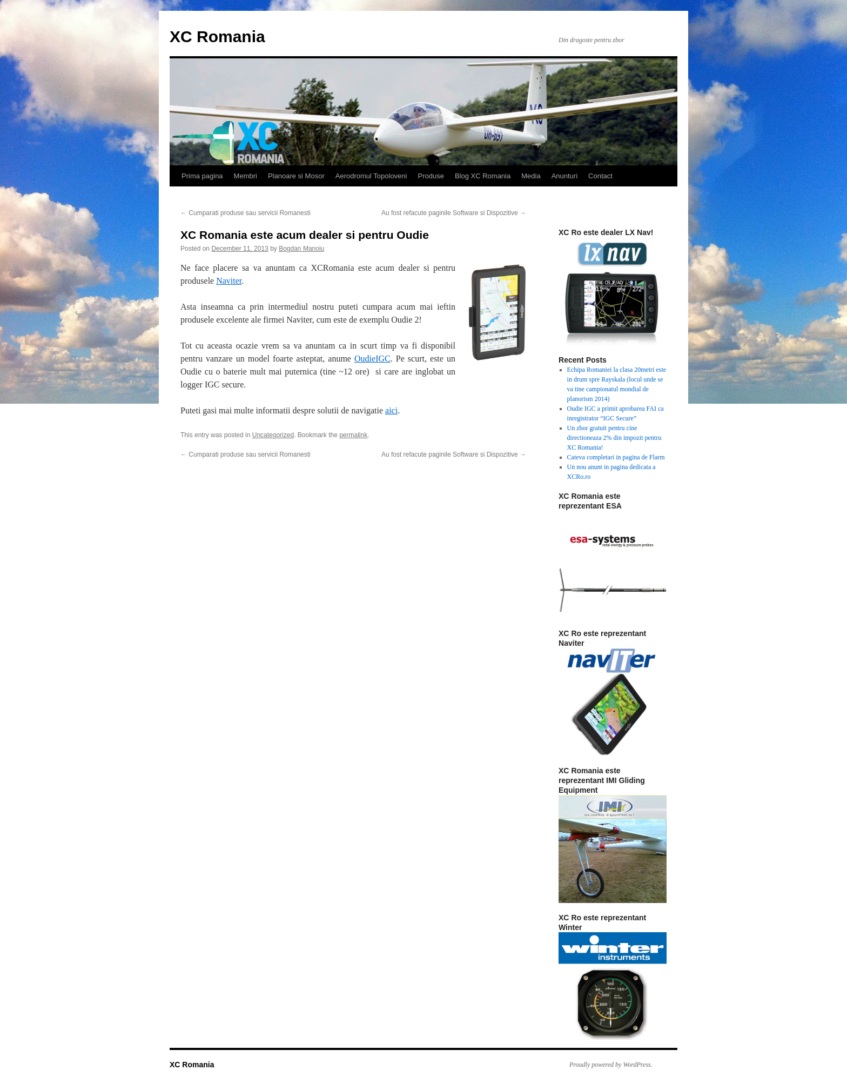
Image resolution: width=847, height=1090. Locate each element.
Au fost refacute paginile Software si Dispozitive (453, 213)
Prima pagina (202, 176)
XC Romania (217, 36)
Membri (245, 176)
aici (391, 410)
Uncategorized (273, 435)
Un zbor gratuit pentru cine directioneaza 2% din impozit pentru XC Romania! (614, 437)
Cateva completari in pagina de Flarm (616, 457)
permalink (353, 435)
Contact (600, 176)
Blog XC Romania (482, 176)
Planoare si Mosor (296, 176)
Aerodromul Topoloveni (371, 176)
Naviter (228, 280)
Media (530, 176)
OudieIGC (372, 358)
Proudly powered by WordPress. (611, 1064)
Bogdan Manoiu (301, 248)
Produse (430, 176)
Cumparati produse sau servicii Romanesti (245, 213)
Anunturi (564, 176)
